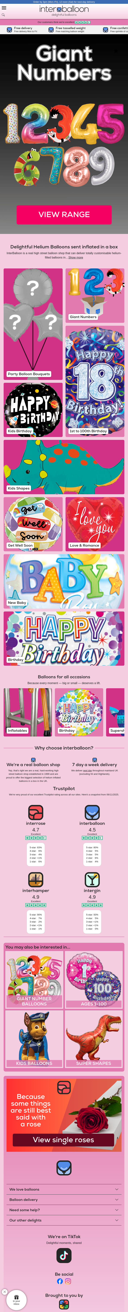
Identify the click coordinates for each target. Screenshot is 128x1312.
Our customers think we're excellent (64, 22)
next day (87, 770)
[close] (5, 1292)
